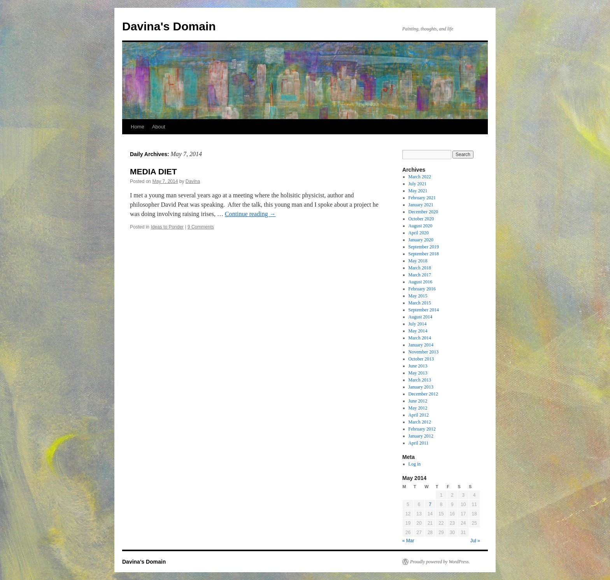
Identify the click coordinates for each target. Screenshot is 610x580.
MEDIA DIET (153, 171)
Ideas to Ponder (167, 227)
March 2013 (419, 380)
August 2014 (420, 317)
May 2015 (418, 296)
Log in (414, 464)
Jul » (475, 540)
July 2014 (417, 324)
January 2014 (420, 345)
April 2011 (418, 443)
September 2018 (423, 254)
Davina (193, 181)
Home (137, 127)
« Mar (408, 540)
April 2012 (418, 415)
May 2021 (418, 190)
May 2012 (418, 408)
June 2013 (418, 366)
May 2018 (418, 261)
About (158, 127)
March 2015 (419, 303)
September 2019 (423, 247)
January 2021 (420, 204)
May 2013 (418, 373)
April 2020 (418, 233)
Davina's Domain (169, 26)
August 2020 (420, 225)
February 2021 (422, 197)
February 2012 (422, 429)
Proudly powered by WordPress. (440, 561)
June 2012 (418, 401)
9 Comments (201, 227)
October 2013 (421, 359)
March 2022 (419, 176)
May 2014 (418, 331)
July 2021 (417, 183)
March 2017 (419, 275)
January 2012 (420, 436)
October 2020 (421, 218)
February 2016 (422, 289)
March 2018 (419, 268)
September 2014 (423, 310)
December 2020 (423, 211)
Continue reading (250, 214)
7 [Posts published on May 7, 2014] (430, 504)
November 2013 (423, 352)
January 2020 (420, 240)
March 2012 (419, 422)
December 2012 (423, 394)
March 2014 (419, 338)
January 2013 (420, 387)
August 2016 (420, 282)
